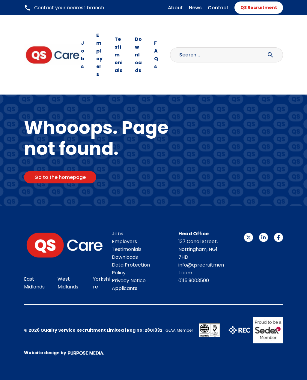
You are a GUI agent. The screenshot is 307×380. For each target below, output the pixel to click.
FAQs (156, 55)
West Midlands (68, 283)
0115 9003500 (193, 280)
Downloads (138, 55)
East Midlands (34, 283)
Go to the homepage (60, 177)
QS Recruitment (258, 8)
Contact (218, 7)
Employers (99, 55)
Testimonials (119, 55)
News (195, 7)
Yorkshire (101, 283)
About (175, 7)
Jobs (82, 55)
